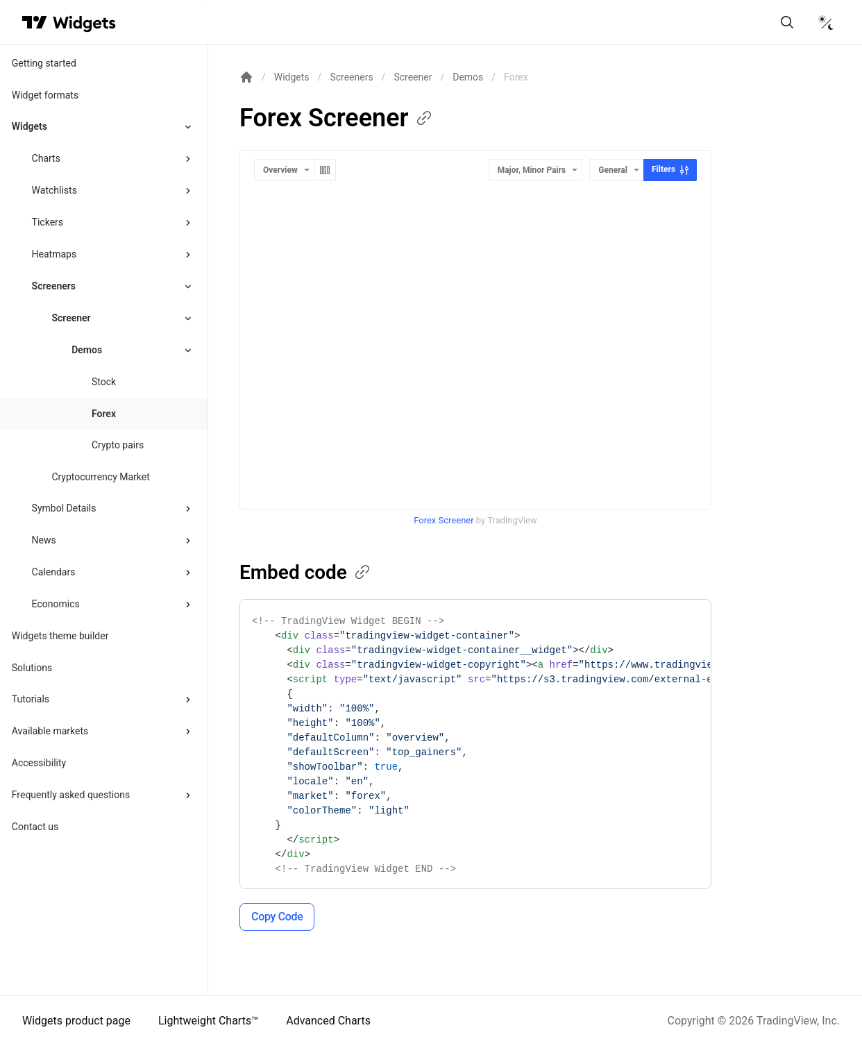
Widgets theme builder (60, 635)
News (44, 540)
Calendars (54, 571)
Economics (56, 603)
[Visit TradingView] (34, 22)
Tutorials (30, 699)
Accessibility (39, 762)
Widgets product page (76, 1020)
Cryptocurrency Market (100, 476)
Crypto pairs (118, 444)
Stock (104, 381)
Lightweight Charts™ (208, 1020)
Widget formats (45, 95)
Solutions (32, 667)
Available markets (50, 730)
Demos (468, 77)
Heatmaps (54, 254)
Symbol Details (64, 508)
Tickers (47, 222)
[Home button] (84, 22)
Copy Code (277, 916)
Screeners (54, 286)
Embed (305, 572)
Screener (70, 317)
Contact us (35, 826)
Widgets (29, 126)
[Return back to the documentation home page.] (246, 77)
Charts (46, 158)
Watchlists (54, 190)
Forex (104, 413)
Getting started (44, 63)
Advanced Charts (328, 1020)
